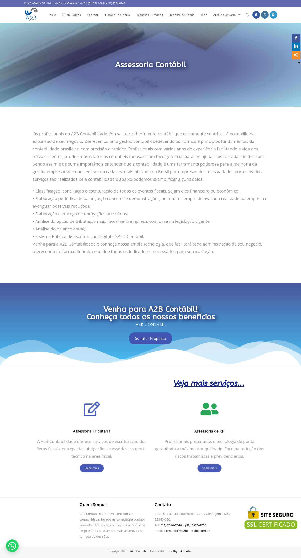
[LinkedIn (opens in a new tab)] (273, 15)
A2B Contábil (138, 551)
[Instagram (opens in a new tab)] (265, 15)
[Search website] (247, 15)
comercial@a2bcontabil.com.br (187, 531)
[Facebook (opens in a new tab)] (256, 15)
